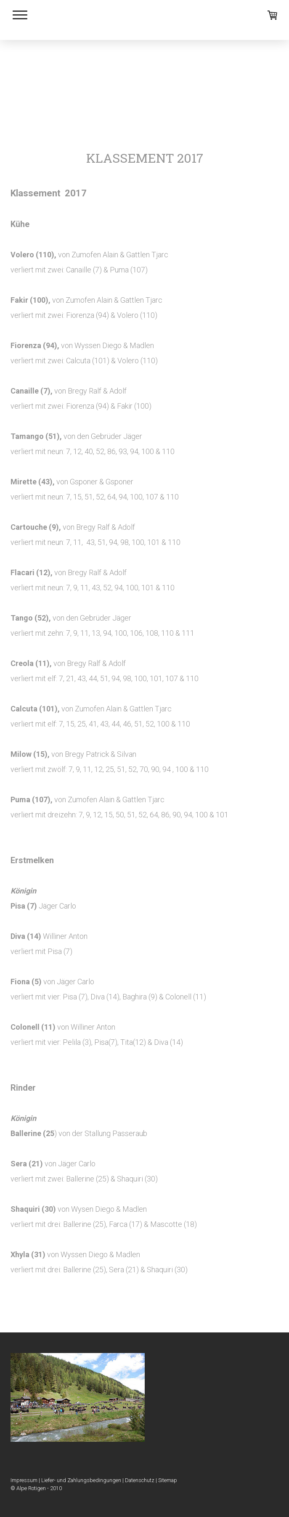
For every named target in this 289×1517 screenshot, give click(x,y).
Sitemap (167, 1480)
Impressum (24, 1480)
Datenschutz (139, 1480)
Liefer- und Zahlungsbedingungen (81, 1480)
